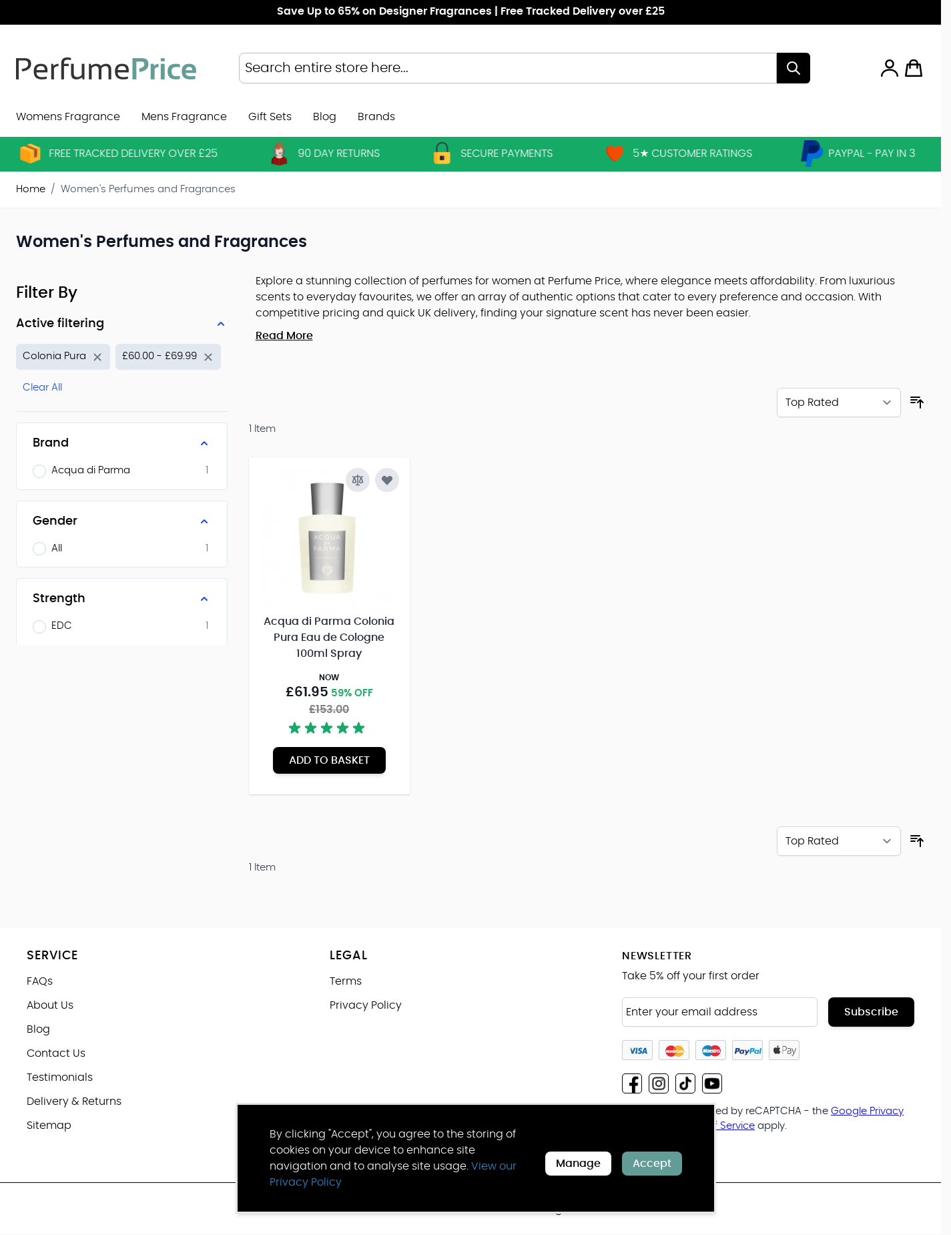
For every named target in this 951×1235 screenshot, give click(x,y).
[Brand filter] (122, 443)
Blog (324, 116)
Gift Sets (270, 116)
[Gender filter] (122, 521)
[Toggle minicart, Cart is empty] (913, 68)
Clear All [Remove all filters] (42, 388)
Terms (346, 981)
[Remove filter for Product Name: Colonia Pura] (63, 357)
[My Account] (889, 68)
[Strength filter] (122, 598)
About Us (50, 1005)
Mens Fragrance (184, 116)
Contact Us (56, 1053)
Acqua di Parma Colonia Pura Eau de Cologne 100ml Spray (329, 637)
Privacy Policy (366, 1005)
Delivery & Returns (74, 1101)
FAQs (40, 981)
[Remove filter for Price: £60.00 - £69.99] (168, 357)
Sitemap (49, 1125)
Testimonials (60, 1077)
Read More (284, 335)
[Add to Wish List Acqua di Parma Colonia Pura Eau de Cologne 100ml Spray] (387, 480)
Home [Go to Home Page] (30, 189)
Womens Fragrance (68, 116)
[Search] (793, 68)
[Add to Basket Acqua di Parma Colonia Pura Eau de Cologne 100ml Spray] (329, 760)
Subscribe (871, 1012)
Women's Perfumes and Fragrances (148, 189)
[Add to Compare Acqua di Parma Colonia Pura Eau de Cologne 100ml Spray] (358, 480)
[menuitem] (376, 117)
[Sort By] (839, 402)
